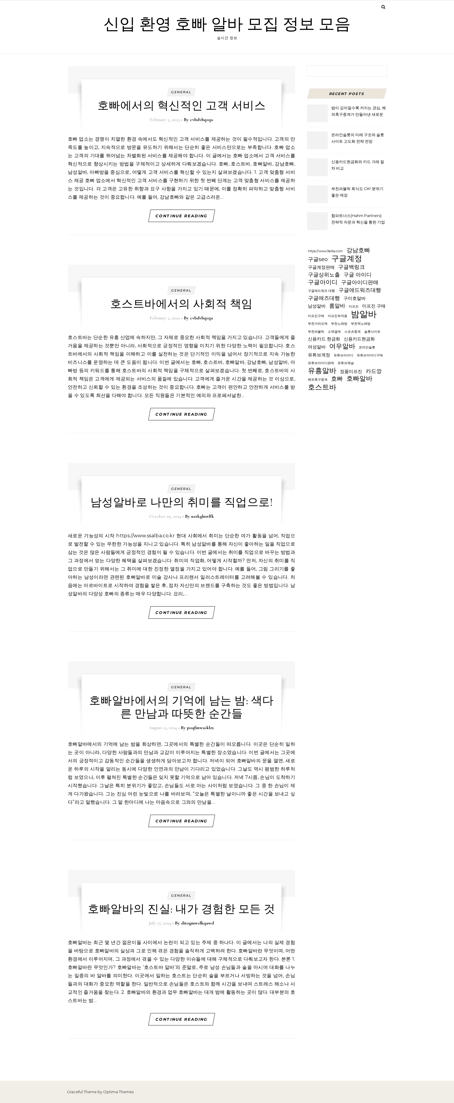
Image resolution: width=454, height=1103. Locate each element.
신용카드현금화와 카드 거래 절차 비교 (357, 165)
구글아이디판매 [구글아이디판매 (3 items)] (359, 282)
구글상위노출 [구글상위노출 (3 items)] (324, 274)
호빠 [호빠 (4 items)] (337, 378)
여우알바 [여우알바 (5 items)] (342, 346)
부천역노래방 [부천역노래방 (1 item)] (360, 324)
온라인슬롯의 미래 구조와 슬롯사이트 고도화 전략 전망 (357, 138)
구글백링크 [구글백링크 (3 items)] (351, 267)
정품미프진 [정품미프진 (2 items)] (351, 371)
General (181, 92)
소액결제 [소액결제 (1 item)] (334, 332)
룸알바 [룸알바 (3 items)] (337, 306)
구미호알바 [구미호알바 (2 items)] (354, 298)
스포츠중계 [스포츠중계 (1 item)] (352, 332)
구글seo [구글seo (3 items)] (318, 259)
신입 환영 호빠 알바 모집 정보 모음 (227, 24)
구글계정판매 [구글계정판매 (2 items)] (321, 267)
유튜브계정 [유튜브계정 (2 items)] (319, 355)
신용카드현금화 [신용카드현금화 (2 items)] (359, 339)
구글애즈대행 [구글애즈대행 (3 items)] (324, 298)
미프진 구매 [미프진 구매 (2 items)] (374, 306)
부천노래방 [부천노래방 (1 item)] (339, 324)
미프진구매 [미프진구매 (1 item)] (316, 316)
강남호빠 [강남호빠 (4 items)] (358, 250)
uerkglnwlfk (202, 516)
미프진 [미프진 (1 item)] (354, 306)
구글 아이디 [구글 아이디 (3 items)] (357, 274)
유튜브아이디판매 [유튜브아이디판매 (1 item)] (321, 363)
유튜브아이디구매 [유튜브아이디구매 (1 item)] (370, 355)
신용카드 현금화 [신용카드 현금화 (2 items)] (324, 339)
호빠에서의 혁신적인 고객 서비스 (181, 105)
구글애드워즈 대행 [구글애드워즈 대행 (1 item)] (321, 291)
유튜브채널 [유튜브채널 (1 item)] (346, 363)
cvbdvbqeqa (201, 120)
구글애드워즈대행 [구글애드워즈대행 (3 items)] (359, 290)
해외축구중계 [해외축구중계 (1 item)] (317, 380)
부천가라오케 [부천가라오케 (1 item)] (317, 324)
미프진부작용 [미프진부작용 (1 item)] (337, 316)
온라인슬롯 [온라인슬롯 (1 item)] (367, 347)
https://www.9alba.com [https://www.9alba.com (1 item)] (325, 251)
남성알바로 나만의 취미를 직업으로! (181, 502)
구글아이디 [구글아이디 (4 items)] (323, 282)
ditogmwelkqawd (197, 923)
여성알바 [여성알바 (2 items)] (317, 347)
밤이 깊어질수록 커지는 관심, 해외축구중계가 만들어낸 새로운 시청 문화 (358, 111)
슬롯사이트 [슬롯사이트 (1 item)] (372, 332)
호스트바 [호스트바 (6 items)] (322, 387)
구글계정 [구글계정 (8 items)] (346, 258)
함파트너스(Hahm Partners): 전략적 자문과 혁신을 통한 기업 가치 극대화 (358, 219)
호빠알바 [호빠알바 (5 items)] (359, 378)
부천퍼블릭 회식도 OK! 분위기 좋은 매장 (357, 191)
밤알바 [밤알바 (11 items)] (364, 314)
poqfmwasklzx (200, 728)
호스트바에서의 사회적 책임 (181, 304)
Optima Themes (118, 1091)
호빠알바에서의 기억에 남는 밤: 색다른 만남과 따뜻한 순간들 (181, 707)
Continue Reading (181, 215)
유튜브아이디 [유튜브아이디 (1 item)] (343, 355)
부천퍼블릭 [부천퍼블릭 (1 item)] (316, 332)
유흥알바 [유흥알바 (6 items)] (322, 370)
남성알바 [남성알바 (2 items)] (317, 306)
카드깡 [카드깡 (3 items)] (374, 371)
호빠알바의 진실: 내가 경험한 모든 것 (181, 909)
